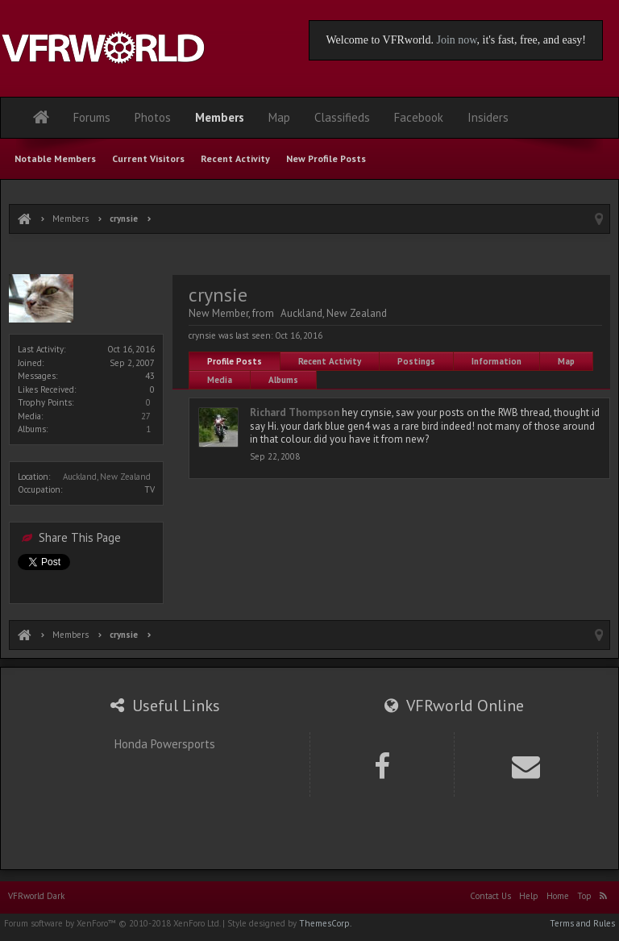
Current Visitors (148, 158)
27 (146, 416)
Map (566, 361)
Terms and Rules (582, 923)
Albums (283, 379)
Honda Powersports (164, 744)
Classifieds (342, 117)
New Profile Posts (326, 158)
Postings (416, 361)
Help (528, 895)
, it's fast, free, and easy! (531, 40)
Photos (153, 117)
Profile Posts (234, 361)
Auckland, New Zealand (107, 476)
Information (496, 361)
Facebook (418, 117)
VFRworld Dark (36, 895)
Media (219, 379)
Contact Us (490, 895)
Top (584, 895)
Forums (91, 117)
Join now (456, 40)
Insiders (488, 117)
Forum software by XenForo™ (112, 923)
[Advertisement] (309, 256)
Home (557, 895)
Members (219, 117)
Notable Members (55, 158)
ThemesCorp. (325, 923)
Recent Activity (329, 361)
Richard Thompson (294, 412)
